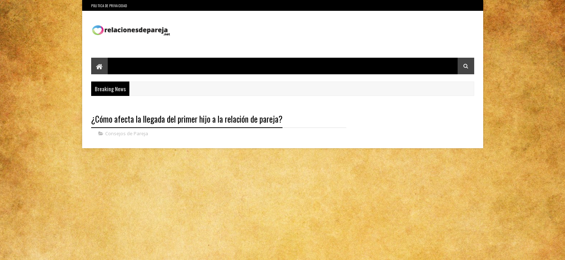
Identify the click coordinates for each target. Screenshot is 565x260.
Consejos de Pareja (126, 133)
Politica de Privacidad (109, 5)
